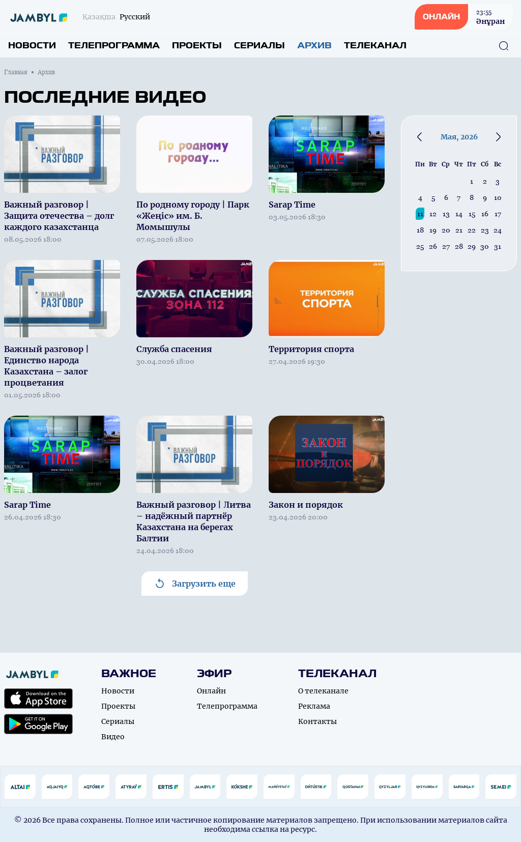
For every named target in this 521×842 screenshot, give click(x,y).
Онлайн (211, 690)
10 (498, 197)
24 (498, 230)
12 (433, 214)
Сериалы (259, 45)
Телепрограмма (114, 45)
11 (420, 214)
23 (485, 230)
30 (484, 246)
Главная (15, 72)
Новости (32, 45)
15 (472, 214)
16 (484, 214)
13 (446, 214)
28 (459, 246)
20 (446, 230)
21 (458, 230)
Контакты (317, 721)
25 (420, 246)
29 (472, 246)
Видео (113, 736)
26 (433, 246)
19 (433, 230)
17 (498, 214)
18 (420, 230)
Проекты (197, 45)
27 (446, 246)
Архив (314, 45)
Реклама (314, 706)
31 (497, 246)
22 (472, 230)
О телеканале (323, 690)
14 (458, 214)
